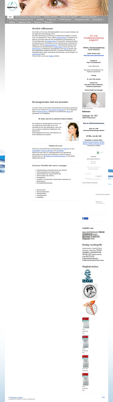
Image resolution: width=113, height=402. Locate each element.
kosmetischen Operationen (56, 110)
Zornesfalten (60, 150)
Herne (102, 231)
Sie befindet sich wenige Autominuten (54, 156)
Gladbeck (87, 233)
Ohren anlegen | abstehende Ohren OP (92, 252)
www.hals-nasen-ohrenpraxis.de (94, 55)
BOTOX (66, 48)
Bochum (86, 236)
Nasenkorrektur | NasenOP (90, 248)
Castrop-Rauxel (91, 237)
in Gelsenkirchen (100, 202)
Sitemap (20, 397)
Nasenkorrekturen (61, 37)
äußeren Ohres (51, 41)
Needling (51, 56)
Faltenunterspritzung (51, 45)
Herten (92, 238)
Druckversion (12, 397)
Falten (65, 149)
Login (103, 397)
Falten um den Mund (47, 150)
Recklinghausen (92, 232)
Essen (95, 234)
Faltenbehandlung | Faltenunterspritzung (90, 259)
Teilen (85, 218)
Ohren (69, 111)
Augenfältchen (36, 150)
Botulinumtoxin (36, 48)
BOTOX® (90, 256)
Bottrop (84, 232)
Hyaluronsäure (58, 47)
